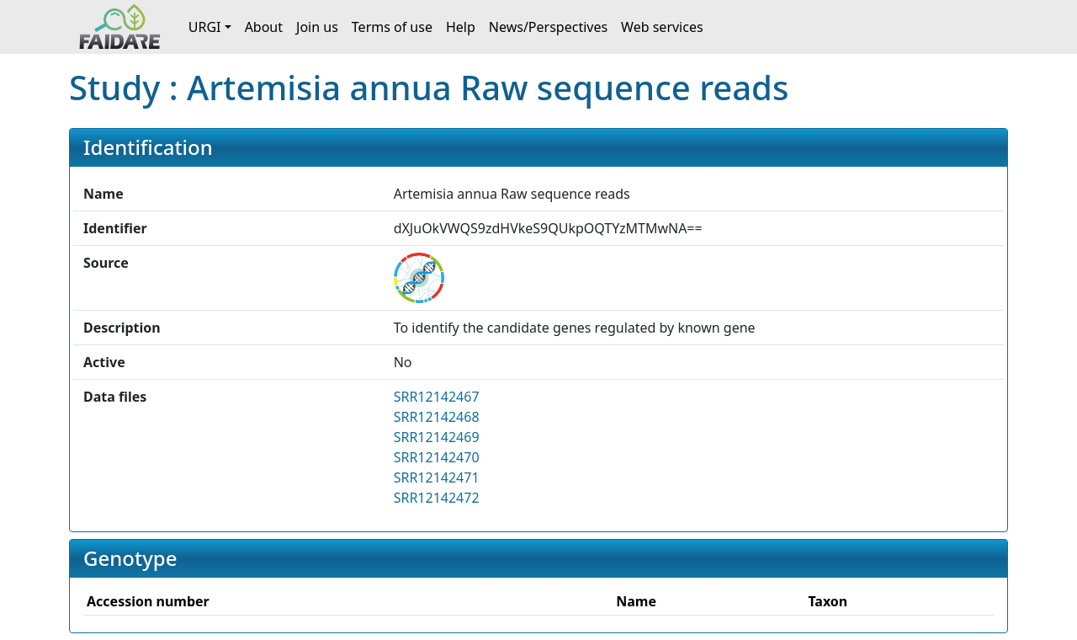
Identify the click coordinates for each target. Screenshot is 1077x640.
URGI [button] (204, 27)
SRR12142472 (437, 497)
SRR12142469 (437, 437)
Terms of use (392, 27)
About (264, 27)
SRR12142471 (437, 477)
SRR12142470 (437, 457)
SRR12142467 (437, 396)
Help (460, 27)
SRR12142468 (437, 417)
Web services (662, 27)
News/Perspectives (548, 27)
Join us (317, 27)
